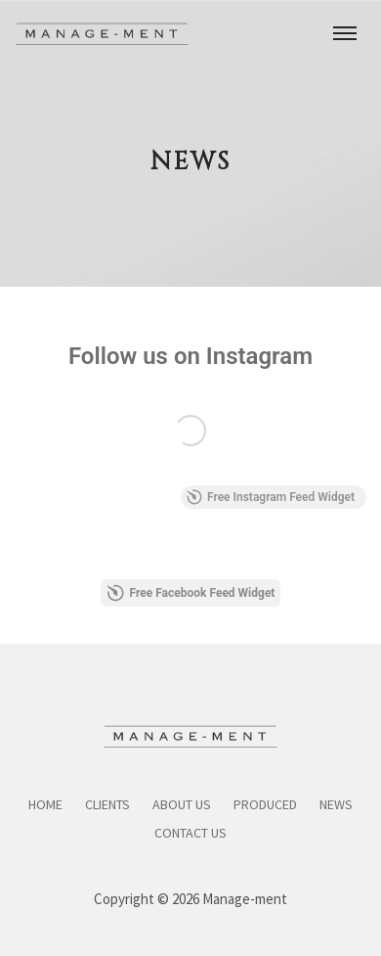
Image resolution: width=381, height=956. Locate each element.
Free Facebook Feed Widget (190, 593)
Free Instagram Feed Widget (271, 497)
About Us (181, 804)
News (336, 804)
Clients (107, 804)
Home (45, 804)
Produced (265, 804)
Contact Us (190, 833)
